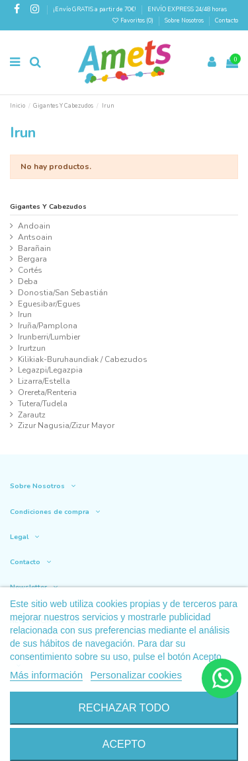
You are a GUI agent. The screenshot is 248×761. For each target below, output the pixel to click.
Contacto (226, 20)
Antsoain (35, 237)
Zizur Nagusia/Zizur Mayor (66, 425)
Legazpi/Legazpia (50, 370)
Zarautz (32, 415)
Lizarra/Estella (44, 381)
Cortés (30, 270)
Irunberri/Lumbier (49, 337)
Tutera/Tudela (42, 403)
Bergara (32, 259)
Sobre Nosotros (184, 20)
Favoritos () (133, 20)
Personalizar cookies (136, 674)
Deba (28, 281)
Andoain (34, 226)
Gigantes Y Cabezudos (48, 206)
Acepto (124, 744)
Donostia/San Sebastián (63, 292)
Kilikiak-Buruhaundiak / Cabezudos (82, 359)
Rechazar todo (123, 707)
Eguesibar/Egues (49, 304)
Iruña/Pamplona (47, 325)
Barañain (34, 248)
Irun (25, 314)
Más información (46, 674)
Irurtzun (32, 348)
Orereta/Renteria (47, 392)
